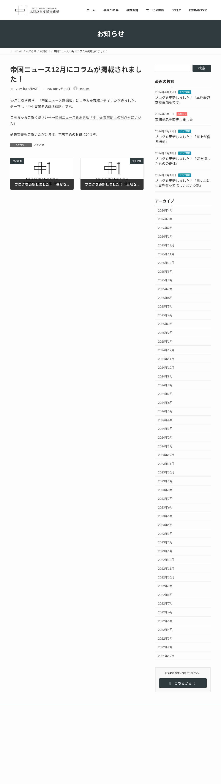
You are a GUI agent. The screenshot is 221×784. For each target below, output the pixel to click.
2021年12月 (166, 656)
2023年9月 (165, 481)
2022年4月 (165, 629)
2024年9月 (165, 376)
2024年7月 (165, 394)
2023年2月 (165, 542)
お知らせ (39, 145)
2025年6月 (165, 297)
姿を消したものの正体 (161, 768)
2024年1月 (165, 446)
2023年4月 (165, 525)
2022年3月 (165, 638)
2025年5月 (165, 306)
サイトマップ (56, 708)
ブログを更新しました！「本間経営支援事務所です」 (110, 738)
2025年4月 (165, 315)
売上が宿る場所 (157, 753)
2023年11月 (166, 463)
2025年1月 (165, 341)
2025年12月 (166, 245)
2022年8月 (165, 594)
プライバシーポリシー (27, 708)
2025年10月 (166, 262)
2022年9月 (165, 586)
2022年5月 (165, 621)
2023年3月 (165, 533)
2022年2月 (165, 647)
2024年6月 (165, 402)
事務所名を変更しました (174, 119)
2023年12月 (166, 455)
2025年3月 (165, 324)
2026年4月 (165, 210)
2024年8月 (165, 385)
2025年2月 (165, 332)
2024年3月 (165, 428)
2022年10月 (166, 577)
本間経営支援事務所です (162, 738)
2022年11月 (166, 568)
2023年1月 (165, 551)
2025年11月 (166, 254)
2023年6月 (165, 507)
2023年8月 (165, 490)
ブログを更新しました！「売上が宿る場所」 (105, 768)
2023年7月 (165, 498)
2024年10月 (166, 367)
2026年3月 (165, 219)
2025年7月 (165, 289)
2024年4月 (165, 420)
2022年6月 (165, 612)
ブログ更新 (184, 92)
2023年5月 (165, 516)
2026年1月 (165, 236)
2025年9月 (165, 271)
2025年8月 (165, 280)
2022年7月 (165, 603)
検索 (201, 68)
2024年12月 (166, 350)
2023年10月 (166, 472)
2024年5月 (165, 411)
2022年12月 (166, 559)
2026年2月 (165, 227)
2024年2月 (165, 437)
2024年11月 (166, 358)
